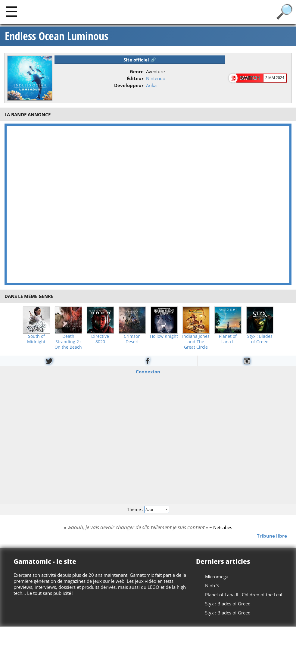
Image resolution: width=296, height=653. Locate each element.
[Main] (11, 11)
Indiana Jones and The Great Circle (196, 342)
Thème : (148, 509)
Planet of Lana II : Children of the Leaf (243, 595)
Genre (137, 71)
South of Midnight (36, 339)
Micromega (216, 576)
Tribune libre (272, 536)
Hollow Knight (164, 336)
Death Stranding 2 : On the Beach (68, 342)
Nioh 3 (212, 585)
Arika (151, 85)
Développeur (129, 85)
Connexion (148, 371)
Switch (250, 77)
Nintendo (155, 78)
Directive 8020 (100, 339)
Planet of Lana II (228, 339)
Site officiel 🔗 (139, 60)
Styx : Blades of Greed (260, 339)
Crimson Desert (132, 339)
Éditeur (135, 78)
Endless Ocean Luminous (56, 36)
